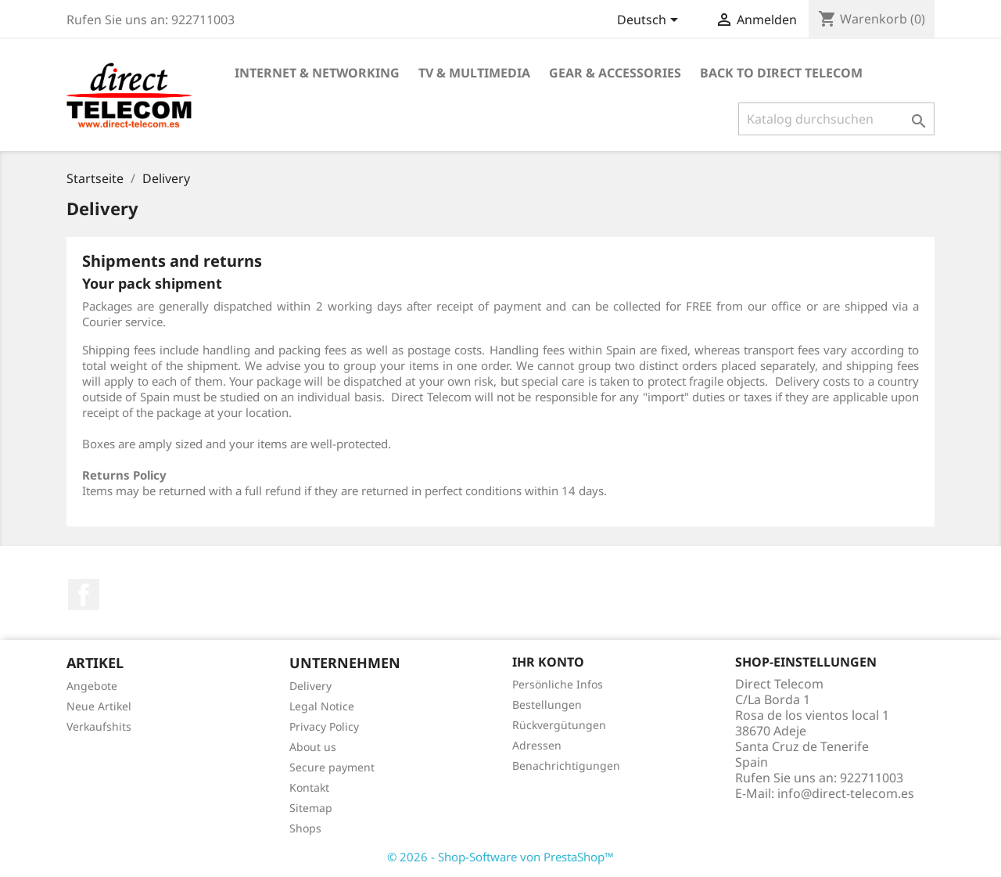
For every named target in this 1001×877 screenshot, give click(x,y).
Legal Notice (321, 706)
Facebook (83, 594)
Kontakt (309, 787)
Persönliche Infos (557, 684)
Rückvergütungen (559, 724)
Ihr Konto (548, 661)
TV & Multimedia (474, 72)
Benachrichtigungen (566, 765)
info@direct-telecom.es (845, 793)
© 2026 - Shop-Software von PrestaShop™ (500, 856)
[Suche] (836, 118)
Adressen (536, 745)
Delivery (310, 685)
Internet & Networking (317, 72)
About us (312, 746)
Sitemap (310, 807)
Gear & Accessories (615, 72)
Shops (305, 828)
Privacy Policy (324, 726)
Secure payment (332, 767)
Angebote (91, 685)
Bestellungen (547, 704)
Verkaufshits (98, 726)
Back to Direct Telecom (781, 72)
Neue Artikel (98, 706)
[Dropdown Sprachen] (650, 21)
